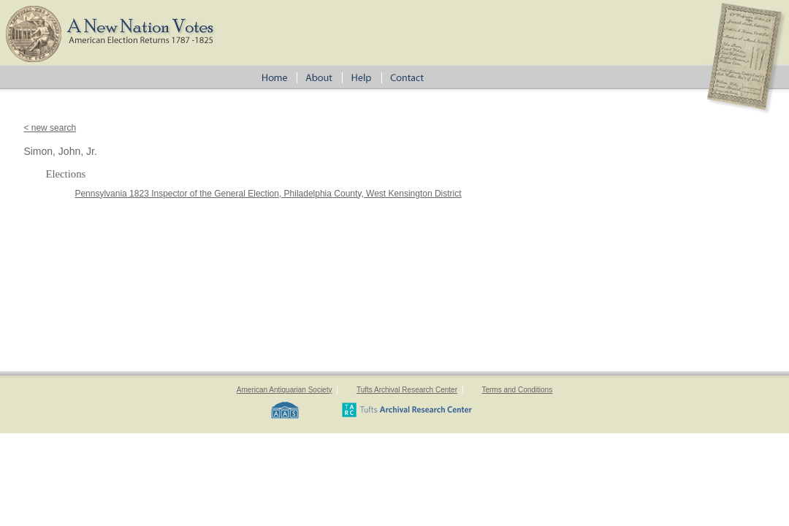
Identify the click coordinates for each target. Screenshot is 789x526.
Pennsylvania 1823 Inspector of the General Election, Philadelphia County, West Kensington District (268, 193)
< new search (49, 128)
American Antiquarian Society (284, 390)
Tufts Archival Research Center (407, 390)
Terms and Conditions (516, 390)
